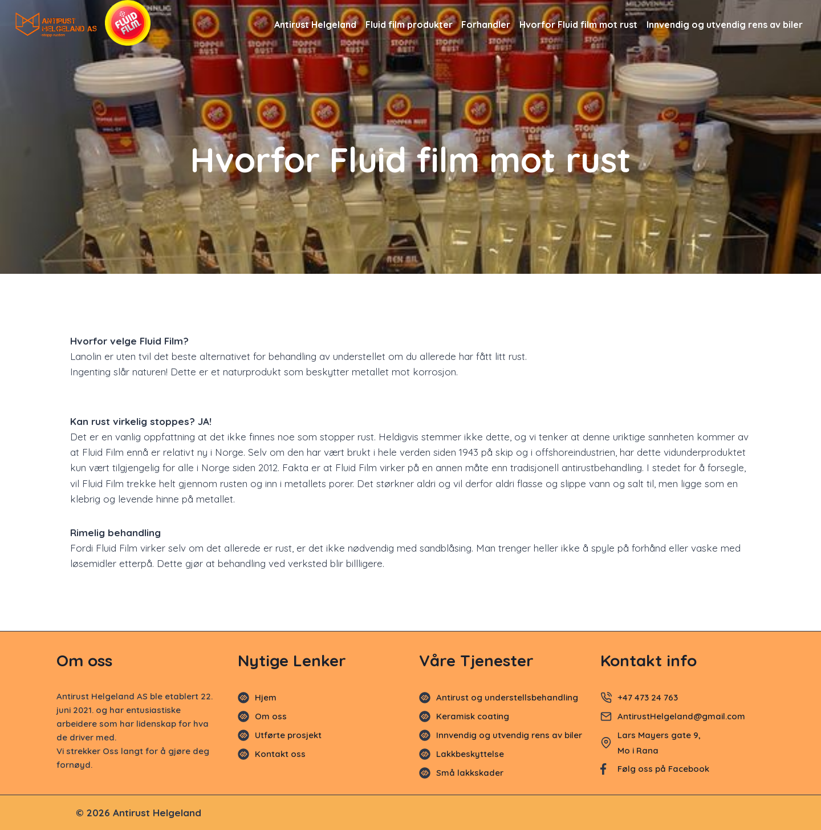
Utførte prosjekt (288, 735)
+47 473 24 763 (647, 697)
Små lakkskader (469, 772)
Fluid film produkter (409, 24)
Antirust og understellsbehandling (507, 697)
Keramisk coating (472, 716)
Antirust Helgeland (315, 24)
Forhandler (485, 24)
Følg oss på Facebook (663, 768)
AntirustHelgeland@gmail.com (682, 716)
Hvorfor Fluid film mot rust (578, 24)
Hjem (266, 697)
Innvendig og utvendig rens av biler (725, 24)
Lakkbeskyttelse (470, 753)
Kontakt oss (280, 753)
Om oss (271, 716)
